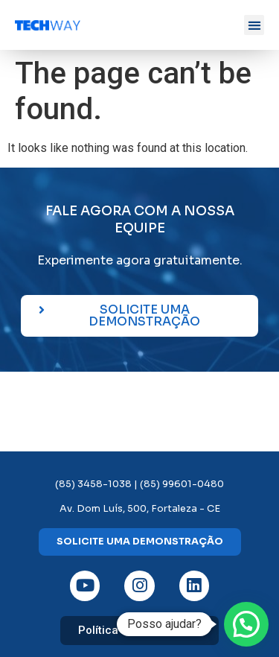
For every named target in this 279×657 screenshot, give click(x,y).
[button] (254, 25)
